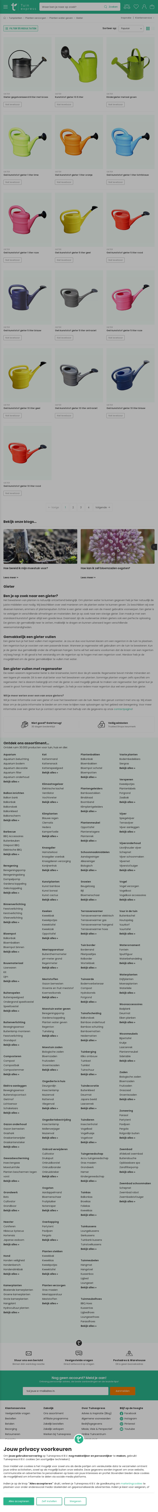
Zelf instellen (49, 1501)
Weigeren (75, 1501)
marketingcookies (131, 1483)
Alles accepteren (19, 1501)
